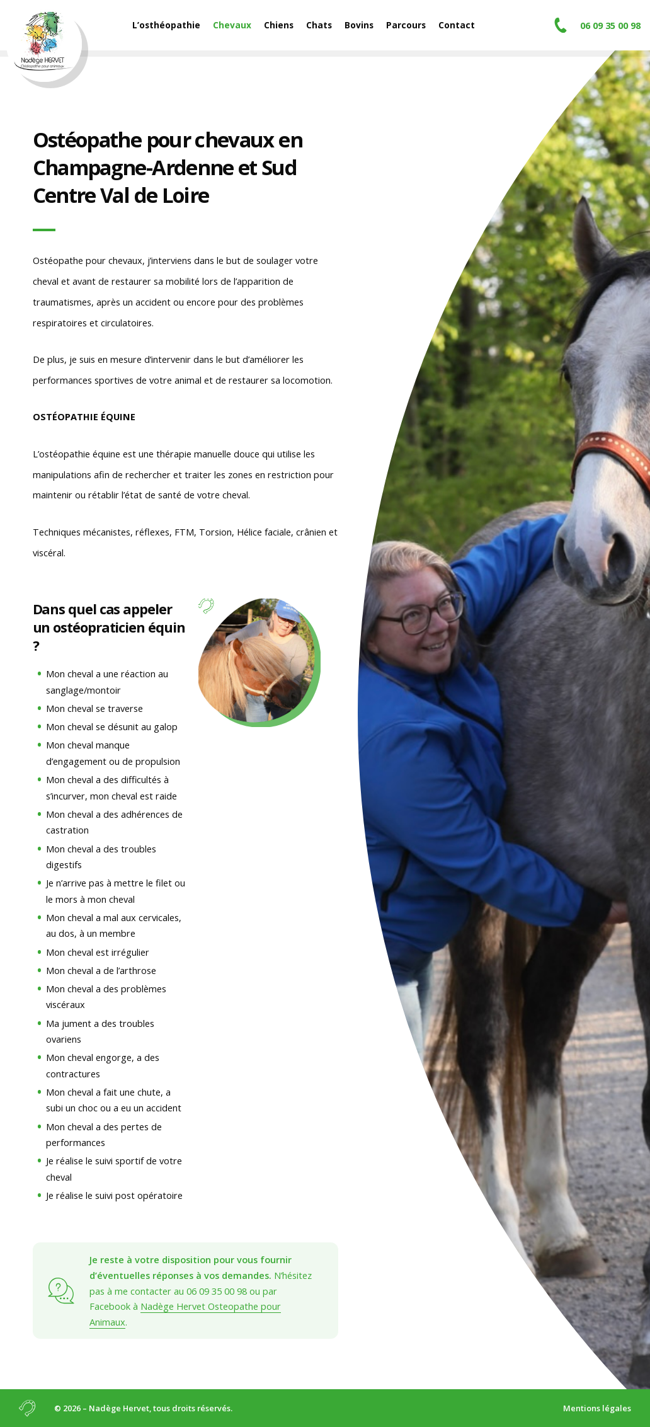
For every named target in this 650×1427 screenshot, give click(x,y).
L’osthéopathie (166, 25)
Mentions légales (597, 1408)
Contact (456, 25)
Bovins (359, 25)
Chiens (279, 25)
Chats (319, 25)
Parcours (406, 25)
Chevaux (232, 25)
